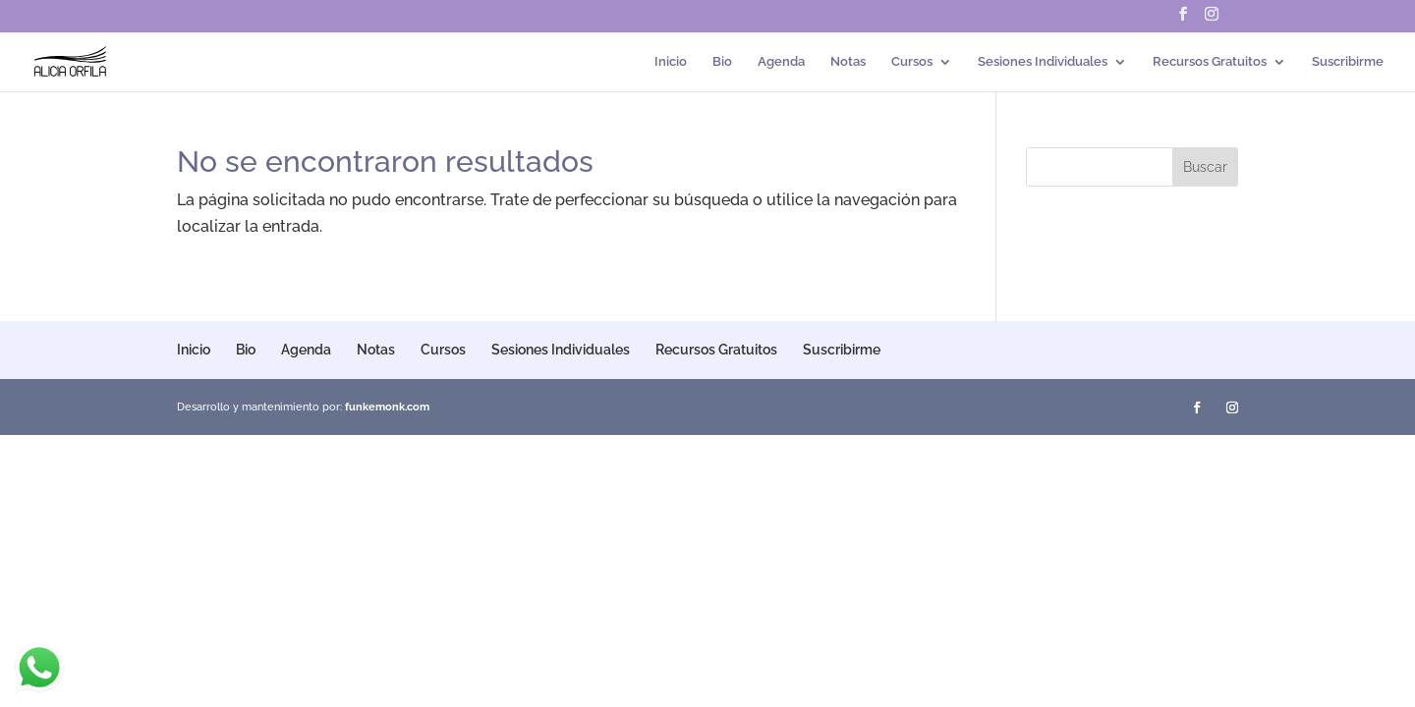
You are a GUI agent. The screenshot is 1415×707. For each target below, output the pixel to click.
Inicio (670, 62)
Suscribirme (1348, 62)
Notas (848, 62)
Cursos (912, 62)
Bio (722, 62)
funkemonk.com (387, 407)
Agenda (781, 62)
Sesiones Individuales (1042, 62)
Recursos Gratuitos (1210, 62)
